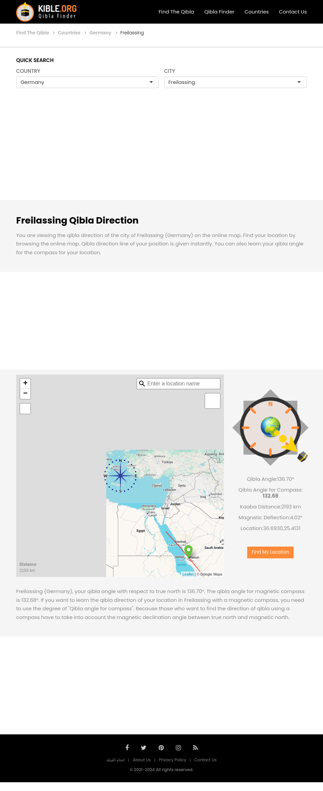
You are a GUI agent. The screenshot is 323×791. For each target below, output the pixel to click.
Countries (257, 11)
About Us (142, 760)
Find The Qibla (176, 11)
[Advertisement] (161, 151)
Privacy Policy (172, 760)
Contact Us (293, 11)
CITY (169, 71)
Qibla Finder (219, 11)
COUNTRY (28, 71)
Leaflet (188, 574)
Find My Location (270, 552)
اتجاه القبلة (115, 760)
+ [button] (25, 384)
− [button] (25, 394)
